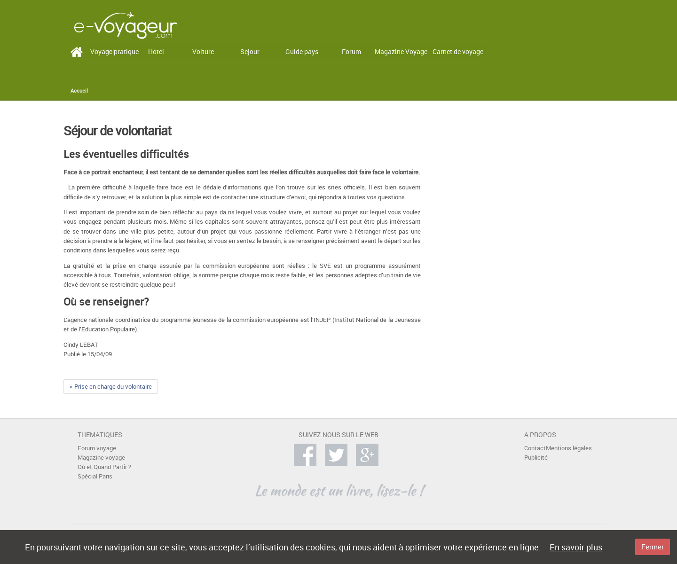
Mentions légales (569, 448)
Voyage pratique (114, 51)
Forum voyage (97, 448)
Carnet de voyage (458, 51)
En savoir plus (576, 547)
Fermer (652, 546)
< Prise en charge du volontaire (111, 387)
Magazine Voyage (401, 51)
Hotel (156, 51)
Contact (535, 448)
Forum (351, 51)
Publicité (536, 458)
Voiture (203, 51)
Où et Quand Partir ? (104, 467)
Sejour (250, 51)
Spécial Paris (95, 476)
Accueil (79, 90)
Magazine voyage (101, 458)
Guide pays (301, 51)
